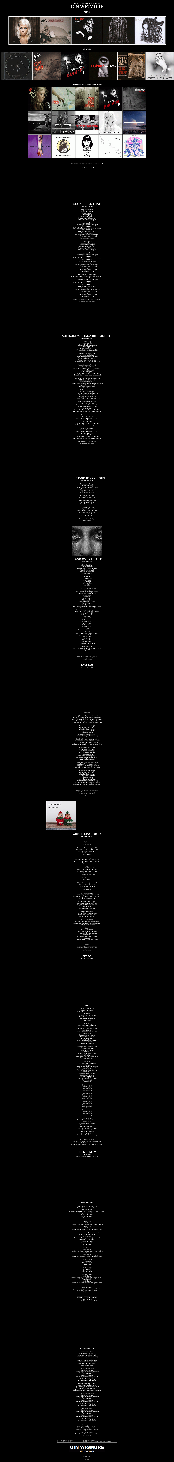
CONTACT (87, 1456)
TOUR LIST (97, 1441)
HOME (87, 1459)
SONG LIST (67, 1441)
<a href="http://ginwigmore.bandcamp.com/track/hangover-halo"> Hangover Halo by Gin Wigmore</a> (71, 1323)
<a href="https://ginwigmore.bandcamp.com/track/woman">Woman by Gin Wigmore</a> (87, 689)
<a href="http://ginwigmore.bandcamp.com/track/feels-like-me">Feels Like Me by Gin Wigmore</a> (71, 1179)
